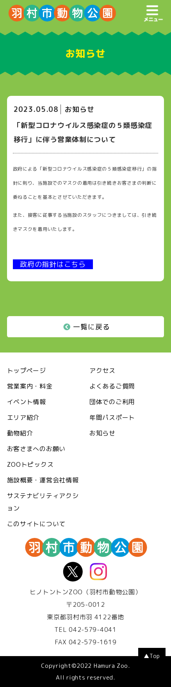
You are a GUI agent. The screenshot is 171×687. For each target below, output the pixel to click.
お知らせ (102, 433)
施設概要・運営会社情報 (43, 480)
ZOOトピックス (30, 464)
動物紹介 (20, 433)
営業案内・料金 (30, 386)
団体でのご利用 (112, 401)
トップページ (26, 370)
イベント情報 (26, 401)
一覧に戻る (86, 327)
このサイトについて (36, 524)
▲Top (152, 656)
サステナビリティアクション (43, 502)
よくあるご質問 (112, 386)
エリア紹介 (23, 417)
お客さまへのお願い (36, 448)
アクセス (102, 370)
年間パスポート (112, 417)
